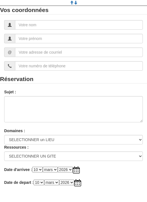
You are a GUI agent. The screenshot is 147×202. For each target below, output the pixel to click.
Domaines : (14, 131)
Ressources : (16, 147)
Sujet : (10, 92)
